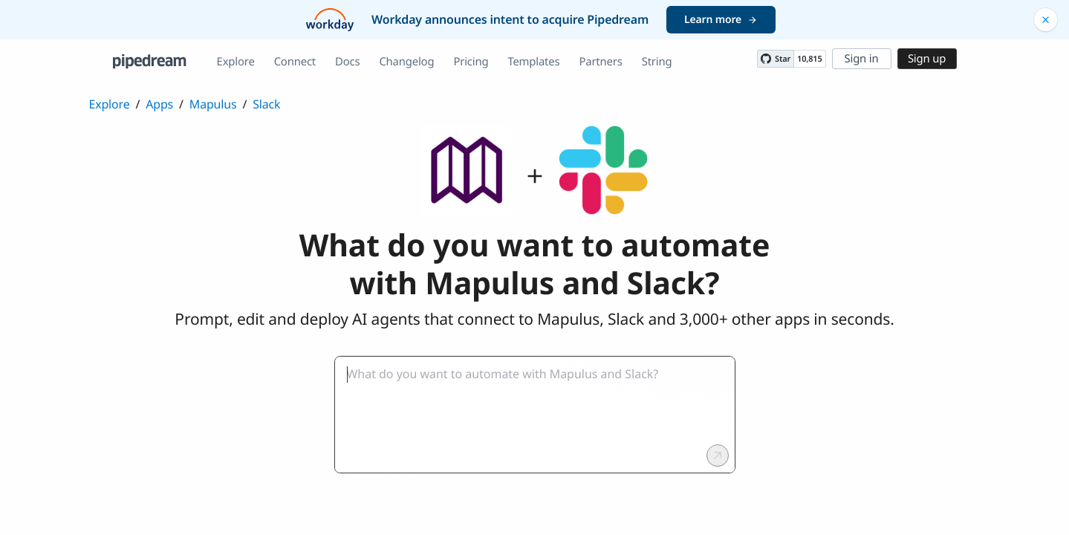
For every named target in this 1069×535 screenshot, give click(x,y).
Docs (347, 61)
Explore (236, 61)
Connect (295, 61)
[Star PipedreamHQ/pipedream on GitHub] (775, 59)
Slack (266, 104)
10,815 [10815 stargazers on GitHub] (809, 59)
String (657, 61)
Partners (600, 61)
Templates (533, 61)
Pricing (470, 61)
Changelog (406, 61)
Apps (159, 104)
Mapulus (213, 104)
